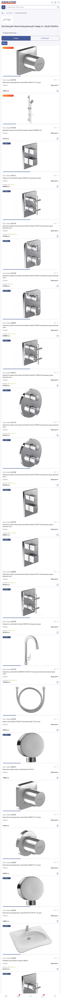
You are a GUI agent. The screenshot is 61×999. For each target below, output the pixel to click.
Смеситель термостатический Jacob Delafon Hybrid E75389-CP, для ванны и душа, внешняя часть (30, 326)
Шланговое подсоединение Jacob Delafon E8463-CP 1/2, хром (22, 817)
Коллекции (45, 38)
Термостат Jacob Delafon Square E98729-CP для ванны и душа (22, 178)
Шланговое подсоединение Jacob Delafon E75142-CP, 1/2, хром (22, 913)
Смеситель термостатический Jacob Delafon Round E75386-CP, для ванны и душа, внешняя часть (30, 426)
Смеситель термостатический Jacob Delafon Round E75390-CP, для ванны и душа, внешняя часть (30, 475)
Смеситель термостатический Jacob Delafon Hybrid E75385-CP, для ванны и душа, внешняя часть (30, 276)
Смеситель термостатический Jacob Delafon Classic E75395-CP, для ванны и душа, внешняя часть (28, 227)
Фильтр (4, 43)
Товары (16, 38)
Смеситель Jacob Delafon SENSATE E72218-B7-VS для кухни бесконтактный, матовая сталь (29, 673)
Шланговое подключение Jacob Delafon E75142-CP (18, 769)
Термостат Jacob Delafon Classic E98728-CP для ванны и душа (22, 624)
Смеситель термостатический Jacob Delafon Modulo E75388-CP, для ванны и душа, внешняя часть (28, 376)
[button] (16, 219)
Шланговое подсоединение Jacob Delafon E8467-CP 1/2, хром (22, 82)
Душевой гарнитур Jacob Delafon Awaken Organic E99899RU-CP (22, 130)
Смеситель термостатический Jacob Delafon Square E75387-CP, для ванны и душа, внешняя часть (28, 525)
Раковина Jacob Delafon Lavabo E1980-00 (15, 960)
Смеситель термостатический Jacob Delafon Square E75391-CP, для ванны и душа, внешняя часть (28, 575)
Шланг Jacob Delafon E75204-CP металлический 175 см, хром (21, 721)
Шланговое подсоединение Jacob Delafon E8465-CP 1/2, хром (22, 865)
